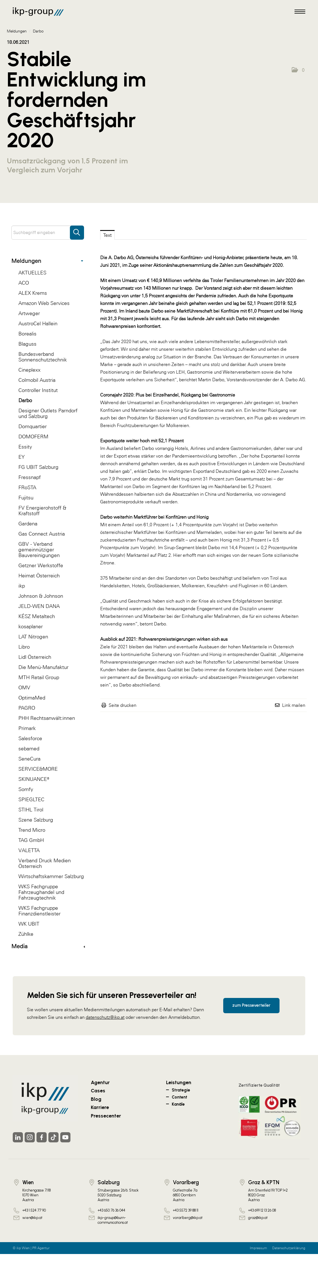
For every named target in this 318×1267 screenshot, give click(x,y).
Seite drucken (122, 705)
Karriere (100, 1107)
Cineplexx (29, 370)
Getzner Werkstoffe (40, 565)
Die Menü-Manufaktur (43, 667)
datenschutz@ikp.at (105, 1017)
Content (179, 1097)
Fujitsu (25, 498)
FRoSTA (27, 487)
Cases (98, 1090)
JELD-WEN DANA (39, 606)
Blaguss (27, 344)
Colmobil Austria (36, 380)
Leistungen (178, 1082)
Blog (96, 1099)
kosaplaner (30, 626)
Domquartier (32, 426)
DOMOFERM (33, 436)
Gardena (27, 524)
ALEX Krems (32, 293)
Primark (27, 728)
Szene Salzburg (35, 820)
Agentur (100, 1082)
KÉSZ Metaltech (36, 616)
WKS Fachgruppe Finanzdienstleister (39, 911)
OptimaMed (31, 698)
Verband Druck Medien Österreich (44, 863)
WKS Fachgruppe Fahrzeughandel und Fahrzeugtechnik (41, 892)
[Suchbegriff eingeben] (47, 233)
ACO (23, 283)
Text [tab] (107, 235)
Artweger (29, 313)
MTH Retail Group (38, 677)
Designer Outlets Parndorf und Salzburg (48, 413)
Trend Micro (31, 830)
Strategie (181, 1090)
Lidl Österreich (34, 657)
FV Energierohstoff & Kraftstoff (42, 510)
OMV (24, 687)
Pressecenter (106, 1116)
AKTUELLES (32, 273)
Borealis (27, 334)
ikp (21, 586)
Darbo (25, 400)
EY (21, 457)
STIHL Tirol (30, 810)
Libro (24, 647)
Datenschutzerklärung (288, 1248)
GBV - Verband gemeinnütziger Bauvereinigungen (39, 549)
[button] (298, 70)
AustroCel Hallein (37, 323)
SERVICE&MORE (38, 769)
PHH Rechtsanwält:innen (46, 718)
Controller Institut (38, 390)
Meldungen (47, 261)
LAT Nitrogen (33, 637)
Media (48, 946)
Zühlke (25, 934)
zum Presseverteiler (251, 1005)
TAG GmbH (31, 840)
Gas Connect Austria (41, 534)
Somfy (25, 789)
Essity (25, 447)
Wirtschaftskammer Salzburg (51, 876)
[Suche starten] (77, 230)
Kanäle (178, 1104)
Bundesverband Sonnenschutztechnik (42, 357)
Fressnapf (29, 477)
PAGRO (26, 708)
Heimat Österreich (39, 576)
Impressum (258, 1248)
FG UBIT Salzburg (38, 467)
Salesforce (30, 738)
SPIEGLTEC (31, 799)
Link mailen (293, 705)
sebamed (28, 748)
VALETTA (29, 850)
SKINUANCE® (33, 779)
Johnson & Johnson (40, 596)
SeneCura (29, 759)
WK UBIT (28, 924)
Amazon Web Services (44, 303)
